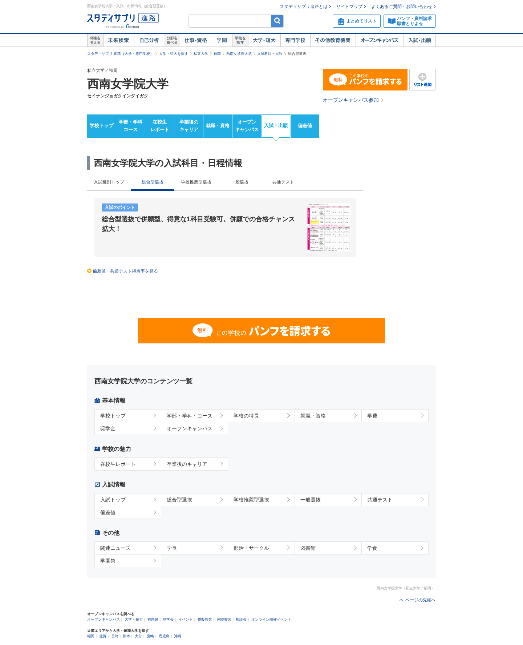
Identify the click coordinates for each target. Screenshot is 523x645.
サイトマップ (349, 6)
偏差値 (305, 125)
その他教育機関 (333, 40)
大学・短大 (264, 40)
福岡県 (152, 619)
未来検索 (118, 40)
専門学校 (295, 40)
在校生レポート (159, 125)
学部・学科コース (130, 125)
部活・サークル (251, 548)
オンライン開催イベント (271, 619)
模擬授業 (205, 619)
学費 (372, 416)
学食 (372, 548)
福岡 (217, 54)
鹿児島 (164, 636)
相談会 (241, 619)
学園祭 (107, 561)
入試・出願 (420, 40)
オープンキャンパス (380, 40)
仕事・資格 (196, 40)
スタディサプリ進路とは (304, 6)
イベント (185, 619)
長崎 (114, 636)
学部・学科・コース (189, 416)
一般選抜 (239, 182)
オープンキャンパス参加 (351, 100)
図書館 (308, 548)
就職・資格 (218, 125)
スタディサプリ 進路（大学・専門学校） (120, 54)
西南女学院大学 (239, 54)
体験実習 (224, 619)
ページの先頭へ (420, 599)
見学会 (168, 619)
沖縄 (177, 636)
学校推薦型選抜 (196, 182)
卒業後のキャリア (188, 125)
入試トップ (113, 500)
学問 (222, 40)
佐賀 (102, 636)
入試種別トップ (109, 182)
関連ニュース (115, 548)
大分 (138, 636)
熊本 (126, 636)
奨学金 (107, 428)
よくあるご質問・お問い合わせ (401, 6)
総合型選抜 (179, 500)
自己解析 (149, 40)
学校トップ (101, 125)
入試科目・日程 (270, 54)
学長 (172, 548)
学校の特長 (246, 416)
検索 (277, 21)
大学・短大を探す (173, 54)
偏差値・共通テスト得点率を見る (125, 271)
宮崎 (150, 636)
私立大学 (201, 54)
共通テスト (283, 182)
